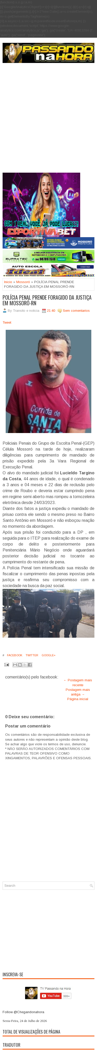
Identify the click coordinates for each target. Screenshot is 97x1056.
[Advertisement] (48, 121)
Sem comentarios (76, 311)
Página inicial (77, 699)
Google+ (48, 655)
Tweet (7, 322)
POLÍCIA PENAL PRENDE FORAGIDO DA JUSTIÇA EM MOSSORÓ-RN (47, 300)
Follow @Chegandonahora (23, 1012)
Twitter (31, 655)
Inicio (8, 282)
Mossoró (23, 282)
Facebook (14, 655)
